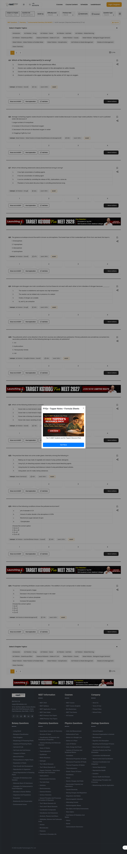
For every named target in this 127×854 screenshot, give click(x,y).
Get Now (63, 445)
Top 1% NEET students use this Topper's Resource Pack (63, 438)
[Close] (83, 408)
